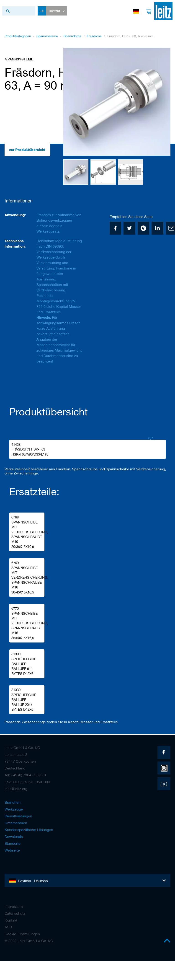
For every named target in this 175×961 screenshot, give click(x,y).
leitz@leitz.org (16, 789)
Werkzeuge (14, 809)
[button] (72, 103)
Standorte (13, 843)
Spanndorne (72, 37)
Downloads (14, 836)
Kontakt (11, 920)
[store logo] (161, 11)
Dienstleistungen (18, 816)
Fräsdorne (94, 37)
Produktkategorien (18, 37)
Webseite (12, 850)
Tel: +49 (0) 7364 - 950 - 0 (25, 775)
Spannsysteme (47, 37)
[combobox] (18, 11)
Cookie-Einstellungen (22, 934)
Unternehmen (16, 823)
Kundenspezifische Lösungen (29, 830)
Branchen (13, 802)
